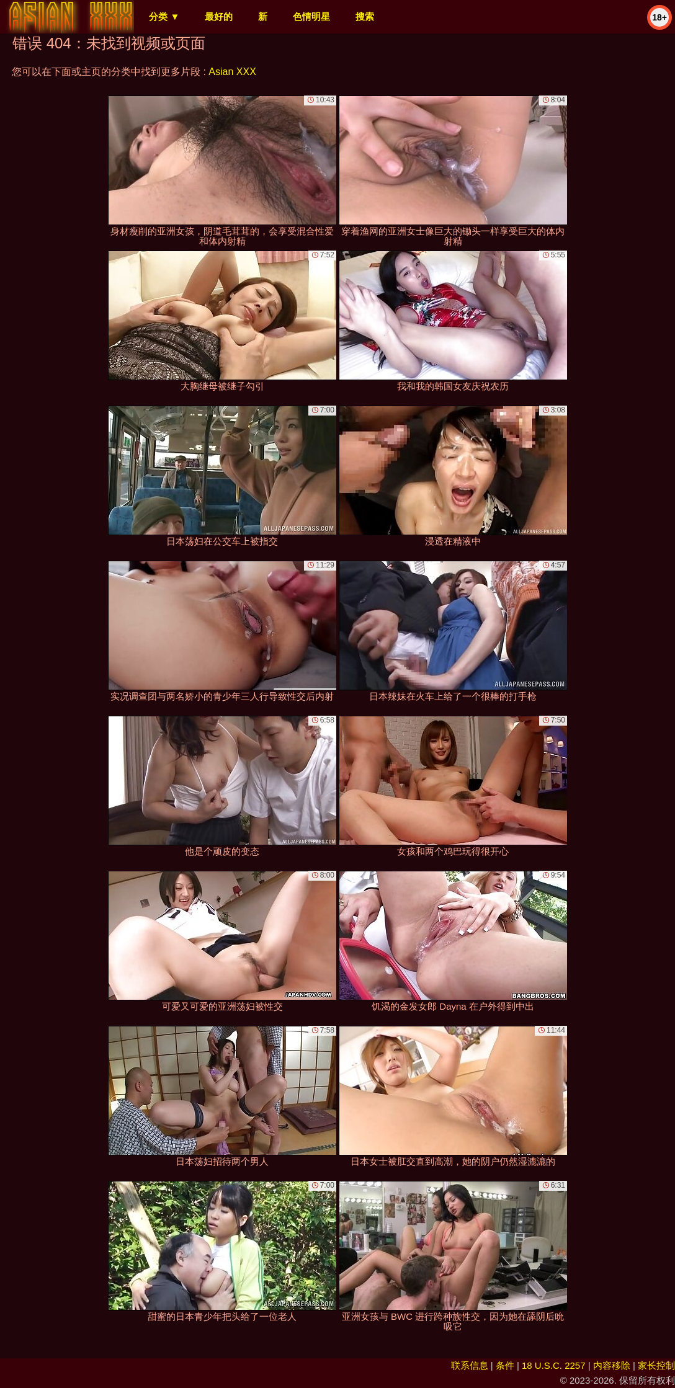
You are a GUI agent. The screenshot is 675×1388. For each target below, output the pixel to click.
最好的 (219, 16)
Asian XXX (232, 71)
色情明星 (311, 16)
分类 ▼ (164, 16)
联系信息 (469, 1365)
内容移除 (611, 1365)
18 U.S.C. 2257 (554, 1365)
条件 (505, 1365)
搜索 (364, 16)
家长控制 (656, 1365)
